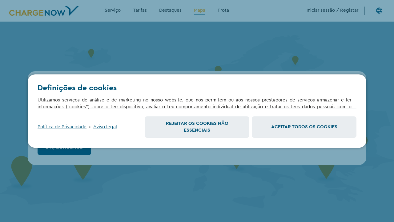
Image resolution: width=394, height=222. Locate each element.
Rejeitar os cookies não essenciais (197, 127)
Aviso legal (105, 127)
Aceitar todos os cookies (304, 127)
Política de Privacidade (62, 127)
